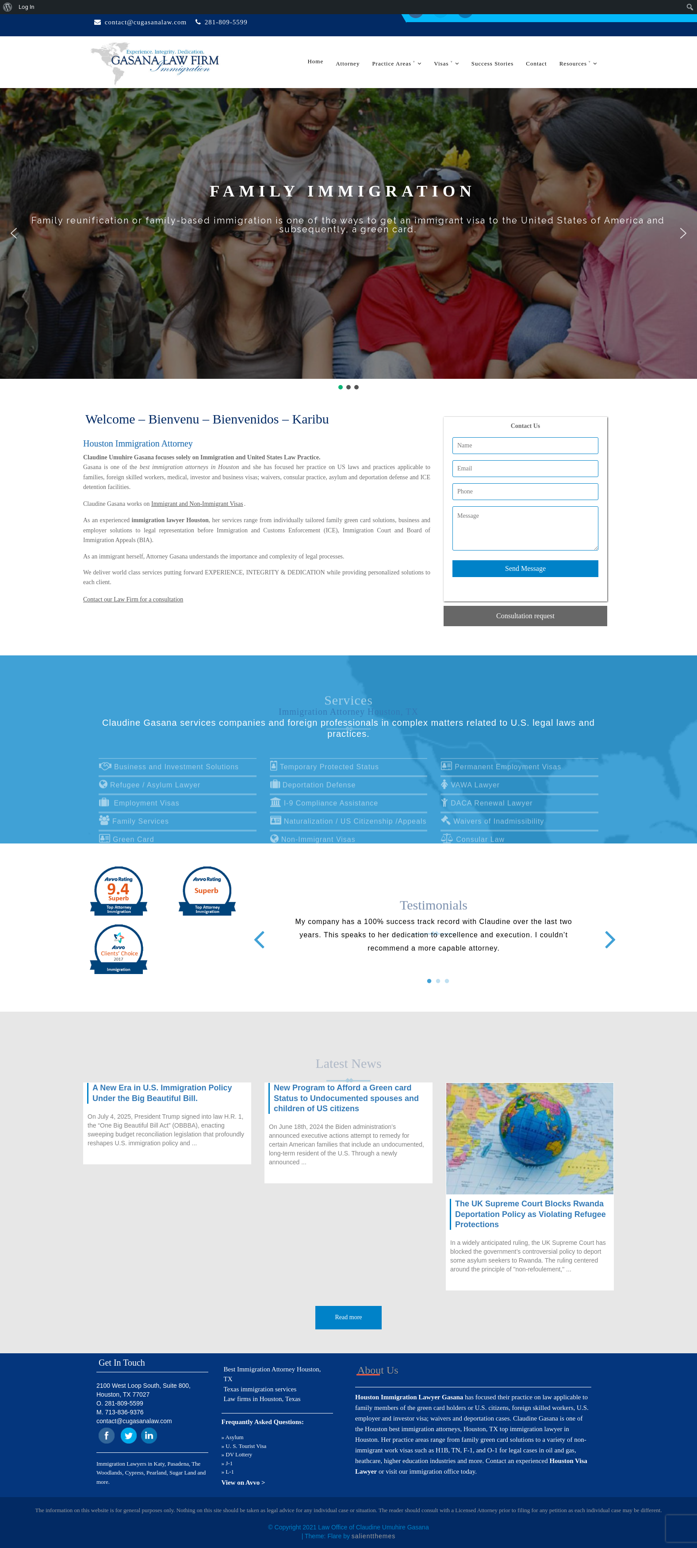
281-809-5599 (226, 22)
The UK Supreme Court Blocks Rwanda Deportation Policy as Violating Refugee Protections (530, 1214)
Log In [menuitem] (26, 7)
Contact (536, 63)
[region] (348, 239)
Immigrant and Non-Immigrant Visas (197, 504)
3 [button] (442, 977)
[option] (433, 935)
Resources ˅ (575, 63)
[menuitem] (7, 7)
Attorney (348, 63)
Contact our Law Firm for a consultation (133, 599)
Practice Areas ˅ (393, 63)
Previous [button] (258, 932)
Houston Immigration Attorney (138, 443)
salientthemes (373, 1536)
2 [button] (433, 977)
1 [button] (425, 977)
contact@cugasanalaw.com (146, 22)
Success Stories (492, 63)
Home (315, 61)
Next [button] (609, 932)
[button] (14, 233)
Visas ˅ (443, 63)
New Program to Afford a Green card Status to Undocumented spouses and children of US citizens (346, 1098)
